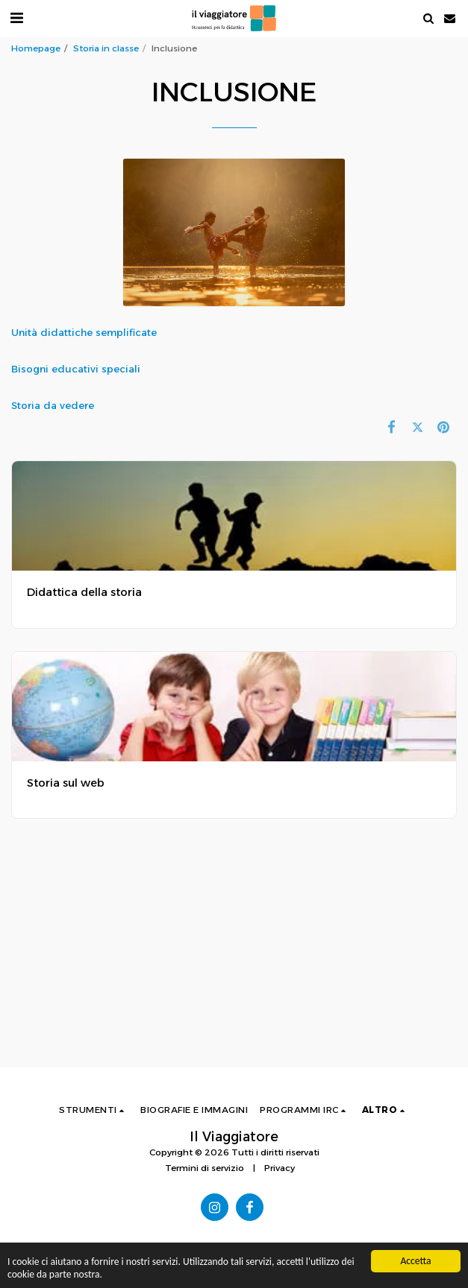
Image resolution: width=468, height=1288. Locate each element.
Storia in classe (106, 48)
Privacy (279, 1168)
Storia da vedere (52, 405)
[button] (16, 18)
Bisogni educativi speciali (77, 369)
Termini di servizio (204, 1168)
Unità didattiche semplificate (85, 332)
